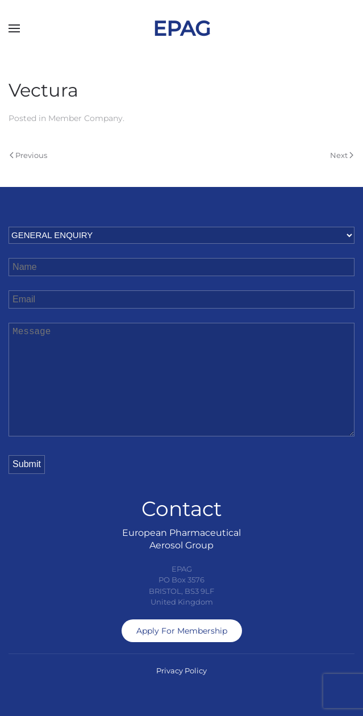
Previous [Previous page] (28, 155)
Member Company (85, 118)
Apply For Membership (181, 631)
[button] (14, 28)
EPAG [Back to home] (182, 28)
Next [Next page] (341, 155)
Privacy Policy (181, 670)
